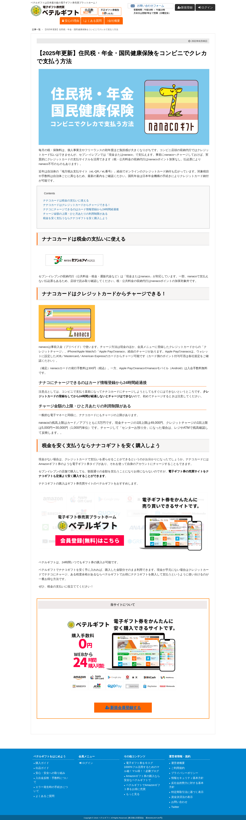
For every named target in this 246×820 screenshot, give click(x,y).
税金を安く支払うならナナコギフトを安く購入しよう (75, 218)
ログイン (86, 762)
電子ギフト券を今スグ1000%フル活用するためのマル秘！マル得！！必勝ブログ (141, 767)
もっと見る (132, 794)
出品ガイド (42, 767)
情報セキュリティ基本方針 (187, 777)
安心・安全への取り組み (50, 772)
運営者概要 (177, 762)
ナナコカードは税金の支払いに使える (66, 200)
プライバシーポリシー (184, 772)
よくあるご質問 (45, 796)
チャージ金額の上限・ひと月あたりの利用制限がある (75, 213)
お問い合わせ (178, 801)
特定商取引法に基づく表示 (187, 791)
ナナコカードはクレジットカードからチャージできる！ (76, 204)
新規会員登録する (123, 707)
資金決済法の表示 (181, 796)
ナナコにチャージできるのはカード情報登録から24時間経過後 (81, 209)
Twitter (174, 806)
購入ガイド (42, 762)
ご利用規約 (177, 767)
